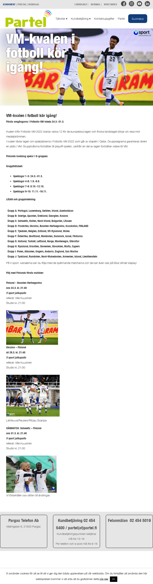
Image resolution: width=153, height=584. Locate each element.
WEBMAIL (95, 4)
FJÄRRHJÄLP (81, 4)
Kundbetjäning (81, 18)
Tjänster (61, 18)
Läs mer (104, 579)
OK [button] (113, 579)
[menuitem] (137, 18)
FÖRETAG (21, 4)
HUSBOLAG (33, 4)
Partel (121, 18)
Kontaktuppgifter (104, 18)
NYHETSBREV (110, 4)
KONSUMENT (9, 4)
